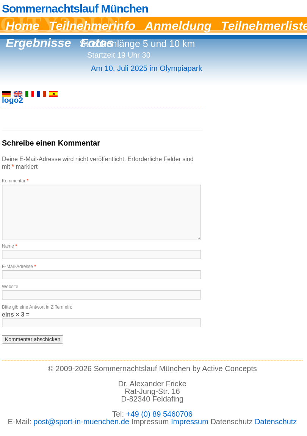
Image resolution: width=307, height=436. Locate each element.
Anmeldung (178, 26)
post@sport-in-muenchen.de (81, 421)
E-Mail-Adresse (19, 266)
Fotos (97, 43)
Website (10, 286)
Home (22, 26)
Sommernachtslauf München (75, 9)
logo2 (12, 100)
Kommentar (15, 180)
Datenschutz (276, 421)
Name (9, 246)
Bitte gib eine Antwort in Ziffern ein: (37, 307)
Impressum (189, 421)
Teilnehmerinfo (92, 26)
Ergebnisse (38, 43)
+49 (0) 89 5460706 (159, 414)
